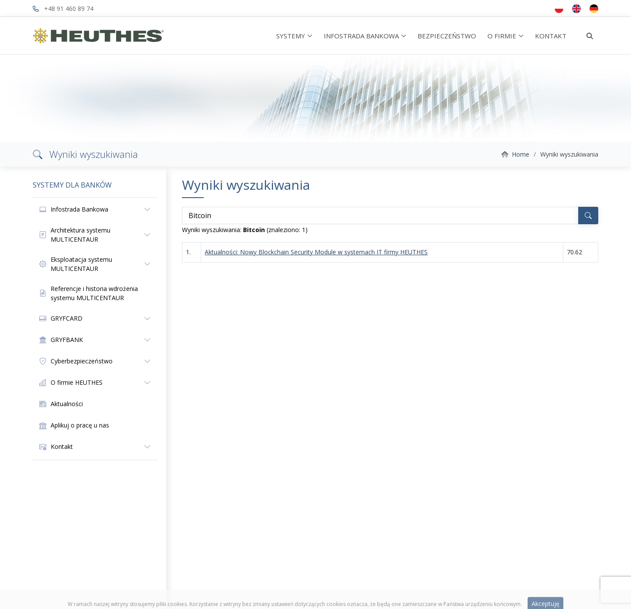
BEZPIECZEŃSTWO (447, 35)
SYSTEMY (290, 35)
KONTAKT (550, 35)
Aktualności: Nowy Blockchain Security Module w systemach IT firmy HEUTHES (316, 252)
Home (520, 154)
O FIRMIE (501, 35)
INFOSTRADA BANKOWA (361, 35)
